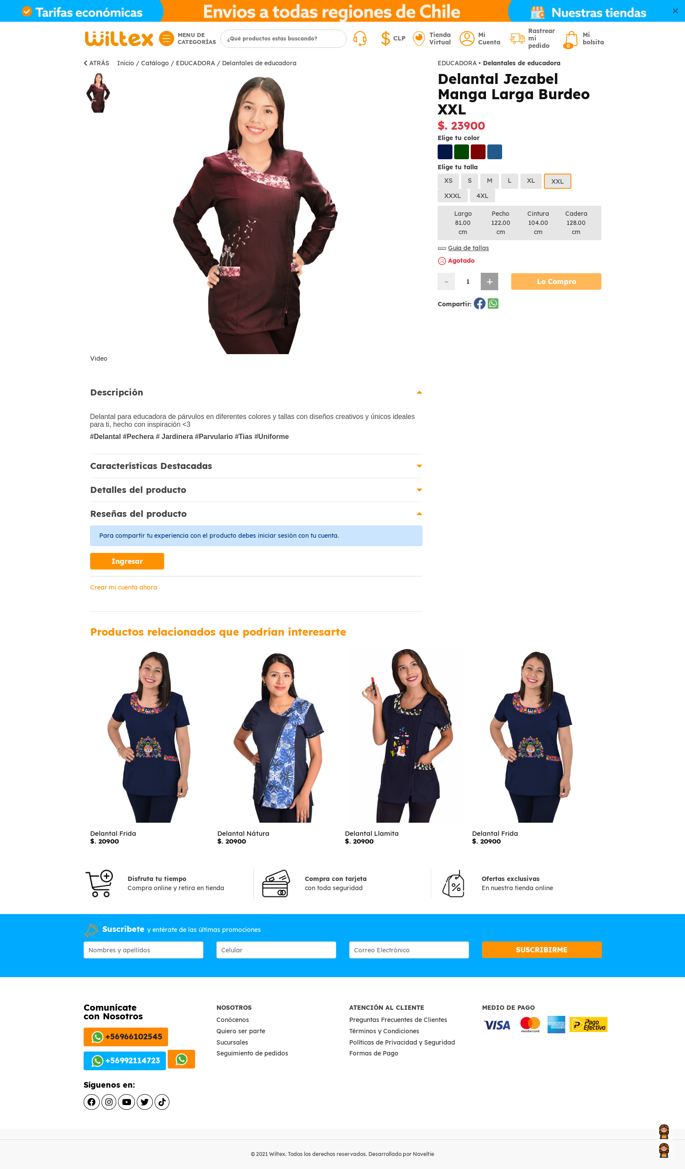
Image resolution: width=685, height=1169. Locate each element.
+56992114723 (124, 1061)
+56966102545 (125, 1037)
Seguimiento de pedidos (252, 1053)
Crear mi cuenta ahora (123, 587)
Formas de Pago (374, 1053)
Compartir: (456, 304)
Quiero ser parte (240, 1031)
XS (448, 180)
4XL (482, 195)
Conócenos (232, 1020)
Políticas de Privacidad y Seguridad (403, 1042)
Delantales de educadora (259, 63)
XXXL (452, 195)
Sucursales (232, 1042)
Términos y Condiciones (385, 1031)
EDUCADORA (195, 63)
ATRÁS (96, 63)
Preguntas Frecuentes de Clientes (399, 1020)
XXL (557, 181)
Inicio (125, 63)
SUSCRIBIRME (541, 949)
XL (531, 180)
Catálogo (155, 63)
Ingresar (127, 561)
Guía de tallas (463, 248)
